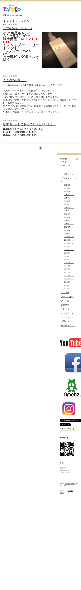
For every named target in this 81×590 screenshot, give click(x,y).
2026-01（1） (69, 185)
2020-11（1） (69, 217)
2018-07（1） (69, 253)
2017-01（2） (69, 276)
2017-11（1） (69, 266)
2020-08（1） (69, 224)
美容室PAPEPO (70, 484)
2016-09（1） (69, 282)
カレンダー (66, 309)
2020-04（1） (69, 230)
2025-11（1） (69, 188)
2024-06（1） (69, 204)
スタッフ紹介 (67, 297)
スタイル (65, 301)
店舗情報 (65, 305)
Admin (62, 493)
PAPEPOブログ (68, 325)
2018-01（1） (69, 263)
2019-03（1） (69, 240)
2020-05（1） (69, 227)
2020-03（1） (69, 233)
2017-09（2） (69, 272)
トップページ (67, 174)
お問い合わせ (67, 321)
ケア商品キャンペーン (17, 28)
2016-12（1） (69, 279)
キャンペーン (67, 313)
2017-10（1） (69, 269)
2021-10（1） (69, 211)
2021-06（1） (69, 214)
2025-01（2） (69, 201)
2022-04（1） (69, 208)
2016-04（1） (69, 288)
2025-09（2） (69, 191)
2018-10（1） (69, 250)
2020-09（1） (69, 221)
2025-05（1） (69, 198)
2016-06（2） (69, 285)
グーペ (70, 491)
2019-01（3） (69, 243)
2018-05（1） (69, 259)
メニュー (65, 292)
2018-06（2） (69, 256)
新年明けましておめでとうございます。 (29, 124)
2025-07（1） (69, 195)
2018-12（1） (69, 246)
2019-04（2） (69, 237)
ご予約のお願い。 (15, 80)
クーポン (65, 317)
